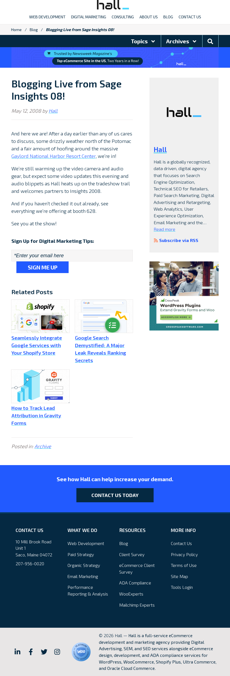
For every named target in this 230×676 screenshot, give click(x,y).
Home (16, 29)
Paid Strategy (81, 554)
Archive (42, 446)
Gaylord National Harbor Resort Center (53, 156)
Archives (181, 41)
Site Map (179, 576)
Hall (53, 111)
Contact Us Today (115, 495)
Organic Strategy (84, 565)
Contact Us (181, 543)
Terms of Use (184, 565)
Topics (143, 41)
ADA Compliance (135, 582)
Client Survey (131, 554)
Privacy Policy (184, 554)
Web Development (86, 543)
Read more (164, 229)
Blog (34, 29)
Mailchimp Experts (137, 604)
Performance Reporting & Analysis (88, 590)
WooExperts (131, 593)
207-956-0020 (30, 563)
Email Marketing (83, 576)
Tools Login (182, 587)
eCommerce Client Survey (137, 568)
